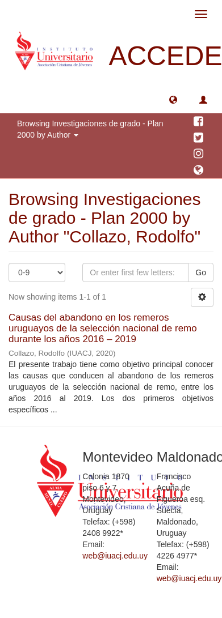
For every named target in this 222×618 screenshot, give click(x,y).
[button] (173, 99)
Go (200, 272)
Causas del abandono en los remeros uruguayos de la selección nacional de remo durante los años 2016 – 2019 (103, 328)
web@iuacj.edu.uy (115, 555)
